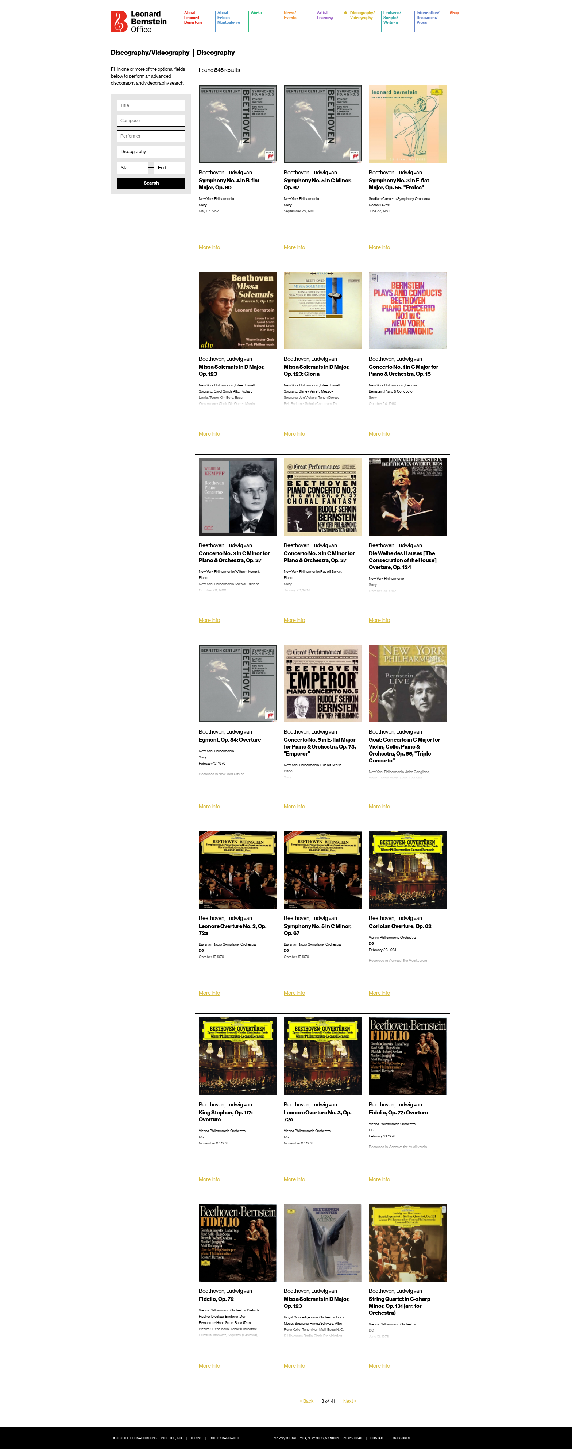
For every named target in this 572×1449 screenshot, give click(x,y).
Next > (349, 1401)
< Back (306, 1401)
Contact (377, 1438)
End (162, 168)
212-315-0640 (352, 1438)
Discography (133, 152)
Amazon (409, 447)
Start (126, 168)
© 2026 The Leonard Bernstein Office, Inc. (147, 1438)
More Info (209, 248)
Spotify (313, 633)
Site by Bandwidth (225, 1438)
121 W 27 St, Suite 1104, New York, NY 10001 (306, 1438)
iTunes (324, 633)
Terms (195, 1438)
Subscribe (402, 1438)
